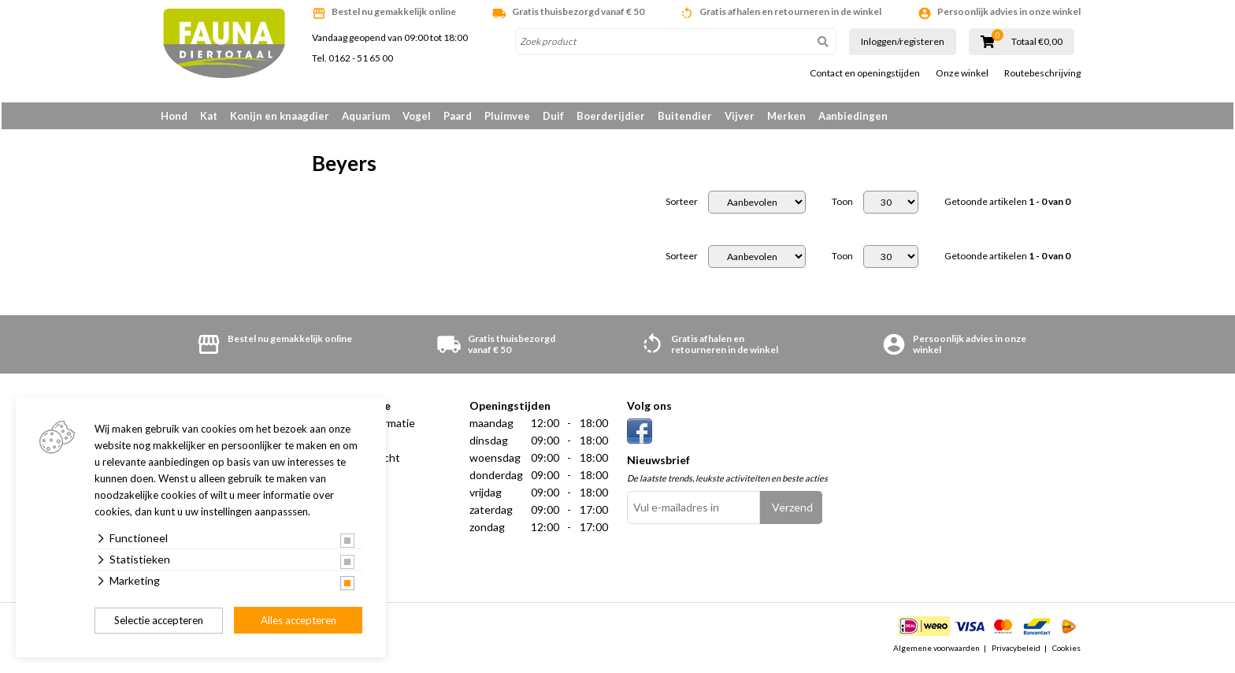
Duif (553, 116)
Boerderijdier (611, 116)
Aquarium (366, 116)
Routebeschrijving (1042, 73)
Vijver (740, 116)
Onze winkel (962, 73)
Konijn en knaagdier (279, 116)
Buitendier (685, 116)
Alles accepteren (298, 620)
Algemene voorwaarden (936, 652)
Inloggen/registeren (902, 41)
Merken (786, 116)
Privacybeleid (1016, 652)
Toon (842, 206)
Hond (174, 116)
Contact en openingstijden (865, 73)
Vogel (416, 116)
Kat (208, 116)
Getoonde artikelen (1007, 206)
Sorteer (682, 206)
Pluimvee (507, 116)
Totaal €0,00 (1037, 41)
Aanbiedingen (853, 116)
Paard (457, 116)
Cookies (1066, 652)
